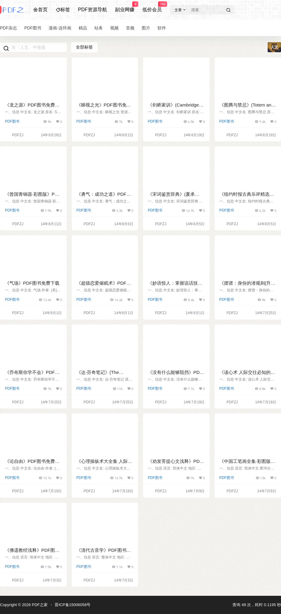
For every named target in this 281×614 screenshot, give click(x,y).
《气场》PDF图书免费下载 (32, 283)
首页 (40, 9)
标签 (63, 9)
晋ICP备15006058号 (73, 604)
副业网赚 (124, 7)
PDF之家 (39, 604)
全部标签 (84, 47)
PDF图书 (12, 121)
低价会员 (152, 7)
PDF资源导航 (92, 9)
